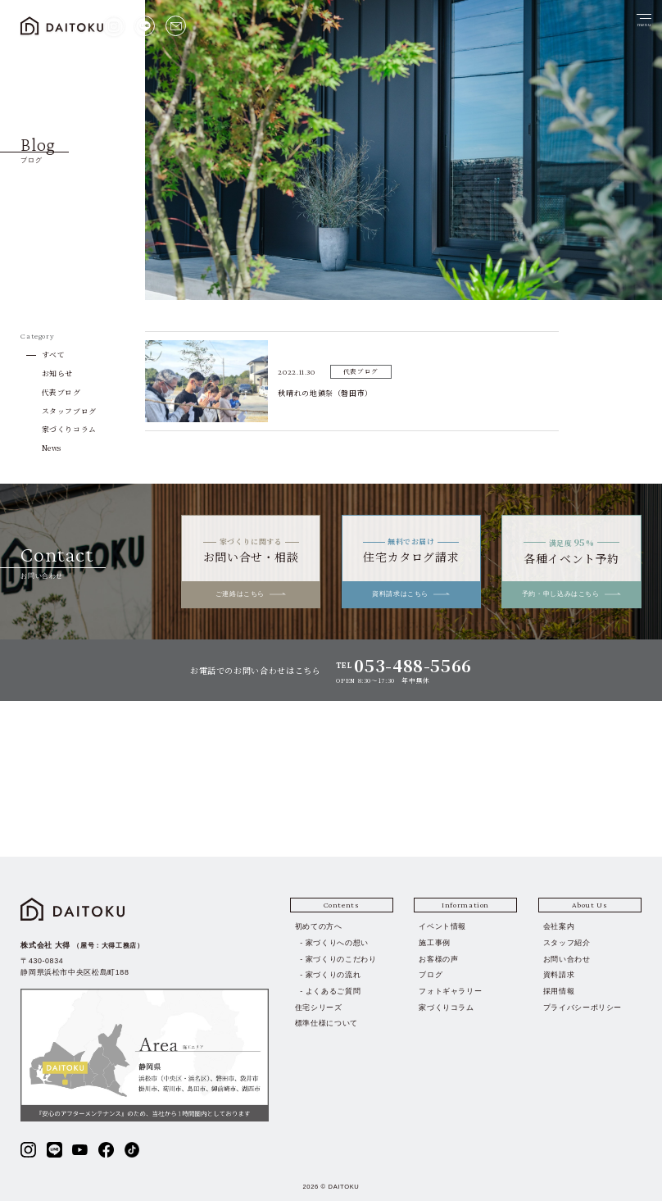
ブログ (430, 975)
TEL (404, 665)
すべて (54, 354)
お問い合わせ (567, 959)
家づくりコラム (69, 429)
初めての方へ (318, 926)
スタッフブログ (69, 411)
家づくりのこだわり (341, 959)
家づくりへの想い (337, 943)
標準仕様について (326, 1023)
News (52, 448)
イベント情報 (442, 926)
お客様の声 (438, 959)
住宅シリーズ (318, 1007)
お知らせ (58, 373)
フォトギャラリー (450, 991)
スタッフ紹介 (567, 943)
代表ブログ (61, 392)
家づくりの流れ (333, 975)
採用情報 (559, 991)
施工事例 (435, 943)
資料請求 (559, 975)
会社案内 (559, 926)
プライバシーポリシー (582, 1007)
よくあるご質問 (333, 991)
